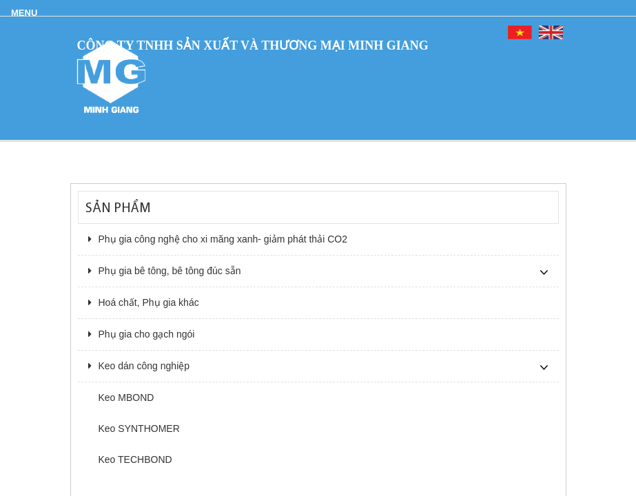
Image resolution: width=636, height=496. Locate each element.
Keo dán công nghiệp (139, 365)
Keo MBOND (126, 397)
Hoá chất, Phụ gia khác (143, 302)
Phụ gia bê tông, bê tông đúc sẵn (164, 270)
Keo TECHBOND (135, 459)
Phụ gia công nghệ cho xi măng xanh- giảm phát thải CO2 (217, 239)
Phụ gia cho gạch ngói (141, 334)
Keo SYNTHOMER (139, 428)
